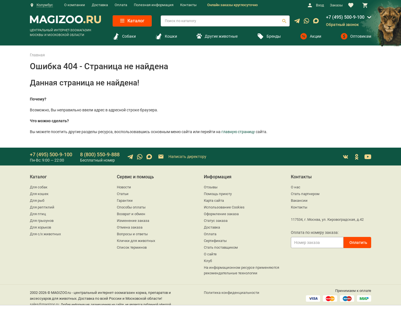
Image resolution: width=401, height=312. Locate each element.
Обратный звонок (342, 24)
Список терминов (132, 247)
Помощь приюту (218, 194)
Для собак (38, 187)
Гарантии (125, 200)
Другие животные (217, 36)
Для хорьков (40, 227)
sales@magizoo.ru (44, 304)
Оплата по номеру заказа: (315, 232)
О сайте (210, 254)
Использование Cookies (224, 207)
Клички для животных (136, 241)
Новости (124, 187)
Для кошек (39, 194)
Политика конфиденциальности (231, 293)
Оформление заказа (221, 214)
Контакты (188, 5)
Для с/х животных (45, 234)
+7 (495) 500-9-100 (345, 17)
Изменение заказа (133, 221)
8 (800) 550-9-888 (100, 154)
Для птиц (38, 214)
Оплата (121, 5)
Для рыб (37, 200)
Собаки (124, 36)
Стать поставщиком (221, 247)
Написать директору (182, 156)
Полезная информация (153, 5)
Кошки (166, 36)
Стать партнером (305, 194)
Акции (310, 36)
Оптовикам (356, 36)
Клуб (208, 261)
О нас (295, 187)
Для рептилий (42, 207)
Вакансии (299, 200)
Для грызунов (42, 221)
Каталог (132, 20)
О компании (74, 5)
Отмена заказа (129, 227)
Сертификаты (215, 241)
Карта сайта (214, 200)
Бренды (269, 36)
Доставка (100, 5)
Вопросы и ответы (132, 234)
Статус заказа (216, 221)
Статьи (123, 194)
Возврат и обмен (131, 214)
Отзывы (211, 187)
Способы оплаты (131, 207)
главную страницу (238, 131)
